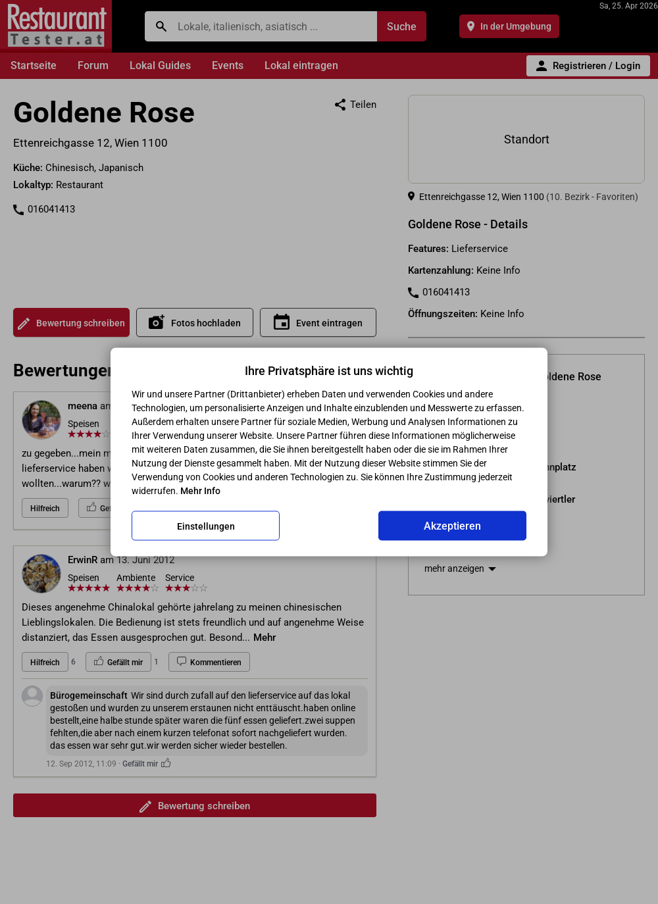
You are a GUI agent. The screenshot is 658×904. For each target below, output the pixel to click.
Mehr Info (200, 491)
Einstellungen (206, 525)
